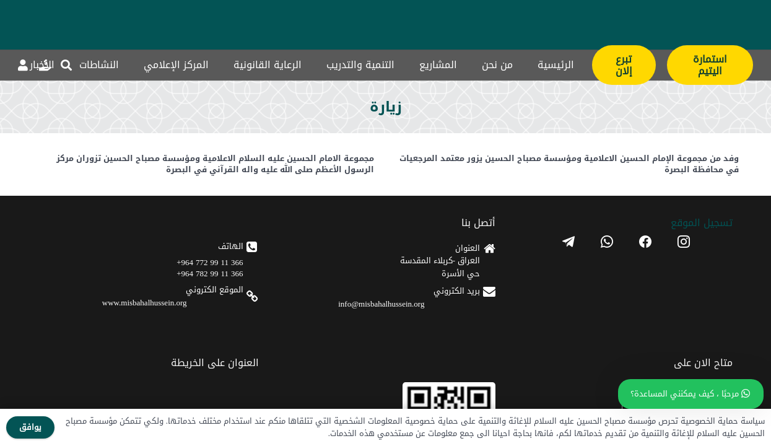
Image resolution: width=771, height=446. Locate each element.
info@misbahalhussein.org (557, 307)
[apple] (325, 308)
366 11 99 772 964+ (452, 274)
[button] (66, 65)
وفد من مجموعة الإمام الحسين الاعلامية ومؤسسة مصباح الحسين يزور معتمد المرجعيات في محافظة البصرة (569, 164)
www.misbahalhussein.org (437, 314)
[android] (325, 273)
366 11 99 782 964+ (452, 285)
